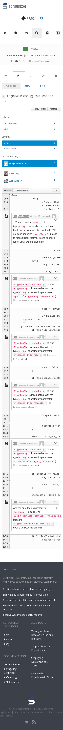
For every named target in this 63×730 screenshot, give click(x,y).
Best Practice (29, 123)
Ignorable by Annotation (25, 300)
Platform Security (54, 712)
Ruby (6, 643)
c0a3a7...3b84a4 (33, 55)
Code (56, 190)
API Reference (11, 682)
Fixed (42, 85)
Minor (29, 143)
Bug (29, 129)
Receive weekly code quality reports (22, 614)
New (27, 85)
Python (8, 639)
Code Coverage (21, 190)
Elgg (39, 18)
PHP (6, 634)
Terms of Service (21, 712)
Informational (29, 148)
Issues (7, 190)
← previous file (39, 109)
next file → (54, 109)
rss (34, 722)
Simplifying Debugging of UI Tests (40, 661)
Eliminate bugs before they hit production (25, 594)
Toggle (56, 6)
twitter (26, 722)
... (45, 516)
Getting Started (12, 664)
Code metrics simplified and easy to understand (29, 600)
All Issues (11, 85)
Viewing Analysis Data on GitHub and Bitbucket (42, 634)
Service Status (6, 715)
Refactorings (11, 677)
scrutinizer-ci (25, 708)
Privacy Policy (37, 712)
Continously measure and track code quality (27, 589)
